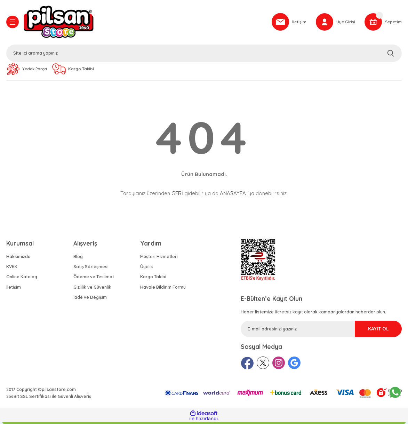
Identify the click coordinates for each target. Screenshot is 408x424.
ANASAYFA (233, 195)
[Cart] (382, 22)
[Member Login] (334, 22)
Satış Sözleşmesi (91, 268)
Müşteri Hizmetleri (159, 258)
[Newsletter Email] (321, 330)
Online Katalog (21, 278)
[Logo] (143, 22)
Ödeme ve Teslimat (93, 278)
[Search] (204, 54)
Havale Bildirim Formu (163, 288)
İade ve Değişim (90, 299)
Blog (78, 258)
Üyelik (146, 268)
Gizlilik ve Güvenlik (92, 288)
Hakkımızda (18, 258)
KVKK (11, 268)
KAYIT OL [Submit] (370, 330)
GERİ (177, 195)
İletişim (13, 288)
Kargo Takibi (153, 278)
